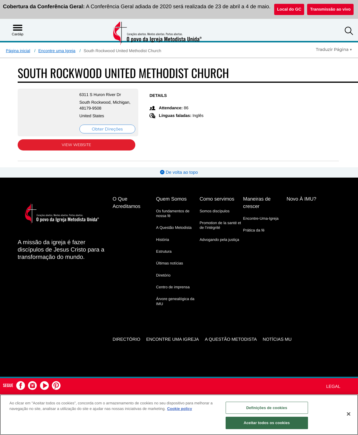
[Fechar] (348, 413)
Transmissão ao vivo (330, 9)
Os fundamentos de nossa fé (172, 213)
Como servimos (216, 199)
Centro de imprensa (173, 287)
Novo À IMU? (301, 199)
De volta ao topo (179, 172)
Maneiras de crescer (257, 202)
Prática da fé (253, 230)
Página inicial (18, 50)
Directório (126, 338)
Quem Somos (171, 199)
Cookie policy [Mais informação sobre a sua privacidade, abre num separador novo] (179, 408)
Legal (333, 385)
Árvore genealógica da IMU (175, 301)
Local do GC (289, 9)
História (162, 239)
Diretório (163, 275)
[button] (349, 32)
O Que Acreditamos (126, 202)
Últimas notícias (169, 263)
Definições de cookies (266, 408)
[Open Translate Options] (334, 49)
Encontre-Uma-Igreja (261, 218)
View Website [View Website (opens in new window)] (72, 145)
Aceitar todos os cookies (267, 423)
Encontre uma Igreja (56, 50)
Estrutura (164, 251)
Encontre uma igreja (172, 338)
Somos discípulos (214, 211)
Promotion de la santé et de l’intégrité (220, 225)
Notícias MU (277, 338)
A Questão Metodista (174, 227)
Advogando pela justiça (219, 239)
